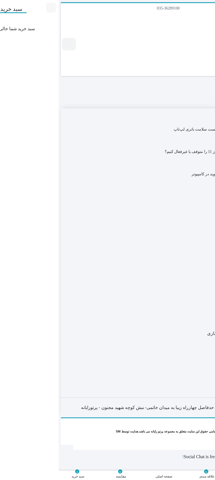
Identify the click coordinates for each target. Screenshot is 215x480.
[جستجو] (188, 60)
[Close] (210, 449)
